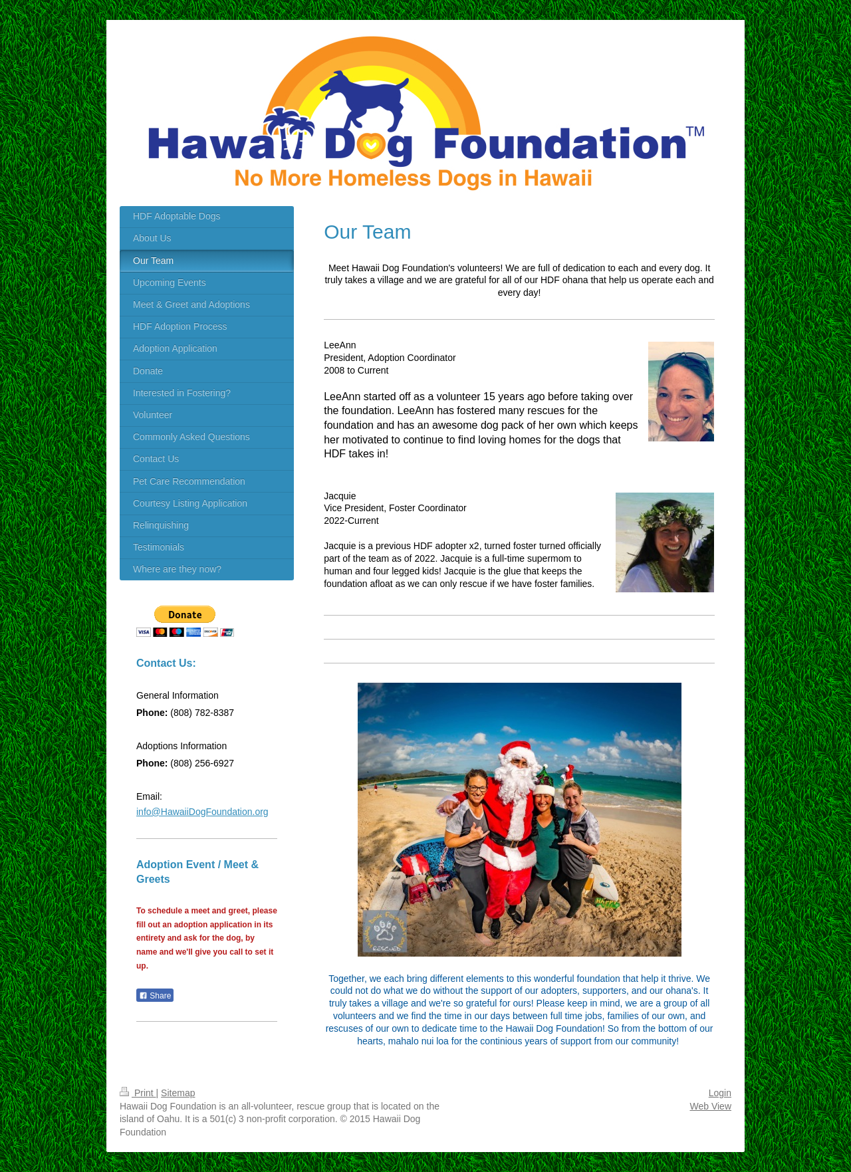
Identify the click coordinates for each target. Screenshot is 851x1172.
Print (138, 1093)
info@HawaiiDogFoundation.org (202, 811)
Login (720, 1093)
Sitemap (178, 1093)
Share (155, 995)
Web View (710, 1106)
